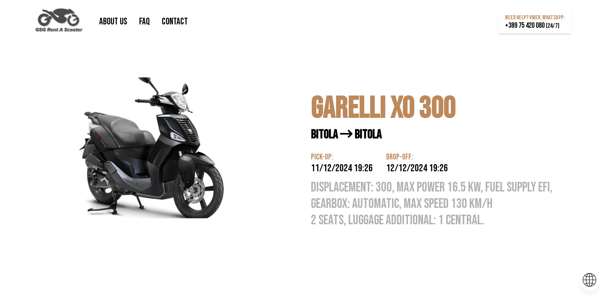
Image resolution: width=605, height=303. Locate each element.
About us (114, 21)
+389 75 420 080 (532, 25)
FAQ (145, 21)
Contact (175, 21)
